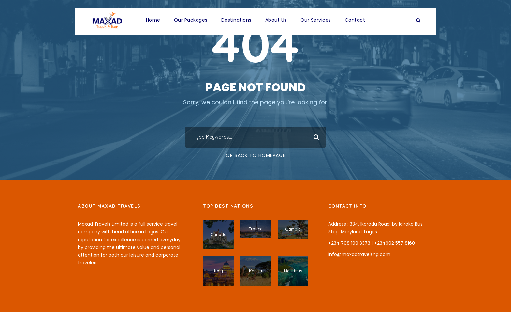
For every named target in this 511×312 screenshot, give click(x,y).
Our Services (315, 20)
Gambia (293, 229)
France (256, 228)
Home (153, 20)
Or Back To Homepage (255, 155)
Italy (218, 270)
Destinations (236, 20)
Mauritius (293, 270)
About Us (276, 20)
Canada (218, 234)
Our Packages (191, 20)
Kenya (255, 270)
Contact (355, 20)
